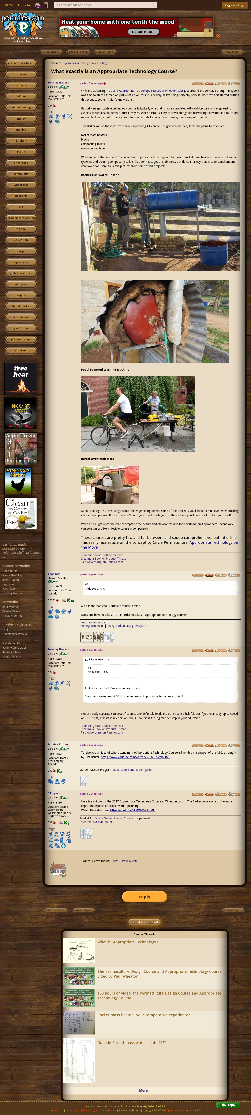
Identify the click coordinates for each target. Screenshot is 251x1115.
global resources (21, 273)
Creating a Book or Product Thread (103, 558)
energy (21, 118)
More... (144, 1091)
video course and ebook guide (132, 769)
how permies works (92, 622)
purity (21, 151)
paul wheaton (176, 1110)
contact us (57, 1110)
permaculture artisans (21, 218)
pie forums (21, 328)
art (21, 207)
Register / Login (235, 5)
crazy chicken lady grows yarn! (127, 625)
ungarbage (21, 162)
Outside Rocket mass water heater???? (131, 1042)
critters (21, 85)
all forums (21, 350)
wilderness (21, 184)
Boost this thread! (145, 922)
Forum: (56, 63)
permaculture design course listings (86, 63)
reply (144, 896)
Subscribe (24, 5)
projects (21, 295)
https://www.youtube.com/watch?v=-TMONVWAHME (135, 757)
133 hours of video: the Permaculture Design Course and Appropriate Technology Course (159, 995)
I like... (52, 112)
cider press (21, 284)
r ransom (54, 573)
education (21, 240)
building (21, 96)
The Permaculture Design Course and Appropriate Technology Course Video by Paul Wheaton (159, 973)
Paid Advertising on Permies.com (101, 562)
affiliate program (90, 1110)
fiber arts (21, 195)
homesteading (21, 107)
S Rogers (54, 793)
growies (21, 74)
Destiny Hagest (58, 82)
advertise (72, 1110)
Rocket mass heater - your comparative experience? (143, 1015)
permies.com (21, 317)
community (21, 173)
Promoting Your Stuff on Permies (101, 555)
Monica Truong (58, 744)
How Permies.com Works (96, 821)
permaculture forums (21, 63)
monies (21, 129)
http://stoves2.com (125, 861)
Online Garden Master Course (114, 818)
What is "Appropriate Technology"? (128, 942)
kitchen (21, 140)
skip (21, 251)
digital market (21, 306)
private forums (21, 339)
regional (21, 229)
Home (9, 5)
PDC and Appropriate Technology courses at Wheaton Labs (144, 90)
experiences (21, 262)
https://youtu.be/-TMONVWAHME (132, 810)
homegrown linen (91, 625)
